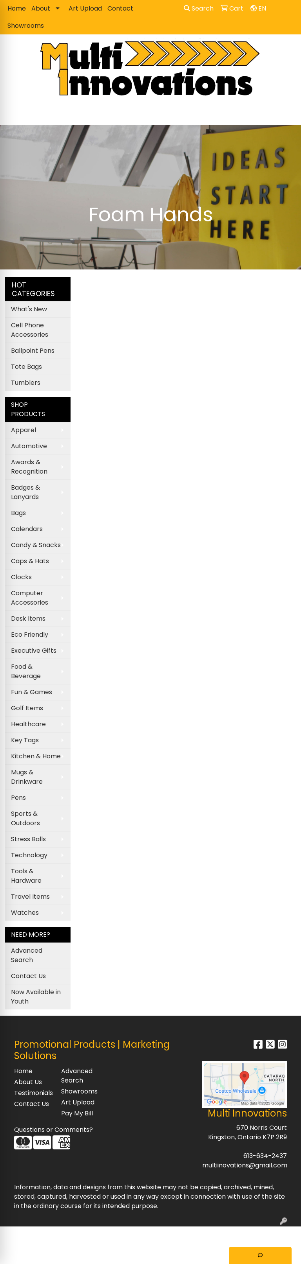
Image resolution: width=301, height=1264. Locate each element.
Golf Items (27, 708)
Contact (120, 8)
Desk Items (28, 618)
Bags (18, 512)
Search (199, 8)
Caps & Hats (30, 561)
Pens (18, 797)
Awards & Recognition (29, 467)
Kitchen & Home (36, 756)
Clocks (21, 577)
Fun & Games (31, 692)
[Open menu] (285, 113)
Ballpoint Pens (32, 350)
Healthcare (28, 724)
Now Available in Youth (36, 997)
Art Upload (85, 8)
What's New (29, 309)
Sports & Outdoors (25, 818)
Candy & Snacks (36, 544)
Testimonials (33, 1092)
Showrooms (25, 25)
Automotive (29, 446)
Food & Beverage (26, 671)
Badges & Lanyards (25, 492)
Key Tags (25, 740)
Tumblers (25, 382)
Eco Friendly (29, 634)
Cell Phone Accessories (29, 330)
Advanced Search (26, 955)
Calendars (27, 528)
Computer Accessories (29, 598)
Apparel (23, 430)
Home (16, 8)
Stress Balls (28, 839)
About (40, 8)
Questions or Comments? (53, 1129)
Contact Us (28, 975)
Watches (25, 912)
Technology (29, 855)
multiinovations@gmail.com (244, 1165)
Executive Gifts (33, 650)
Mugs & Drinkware (27, 777)
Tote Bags (26, 366)
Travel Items (30, 896)
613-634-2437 (265, 1155)
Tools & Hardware (26, 876)
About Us (28, 1081)
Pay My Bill (77, 1113)
